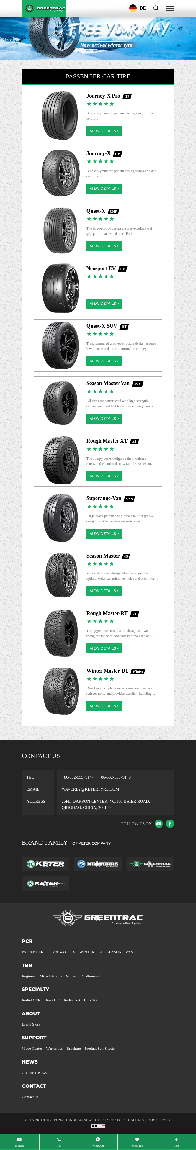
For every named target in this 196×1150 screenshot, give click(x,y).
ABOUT (31, 1013)
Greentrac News (34, 1072)
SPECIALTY (35, 989)
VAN (129, 952)
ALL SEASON (110, 952)
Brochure (73, 1048)
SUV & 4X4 (56, 952)
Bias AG (90, 1000)
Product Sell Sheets (100, 1048)
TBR (27, 965)
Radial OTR (31, 1000)
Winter (71, 976)
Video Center (32, 1048)
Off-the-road (89, 976)
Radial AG (72, 1000)
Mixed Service (51, 976)
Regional (29, 976)
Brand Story (31, 1024)
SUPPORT (34, 1038)
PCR (27, 941)
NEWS (29, 1062)
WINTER (86, 952)
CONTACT (34, 1086)
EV (73, 952)
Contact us (30, 1097)
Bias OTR (52, 1000)
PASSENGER (32, 952)
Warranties (54, 1048)
